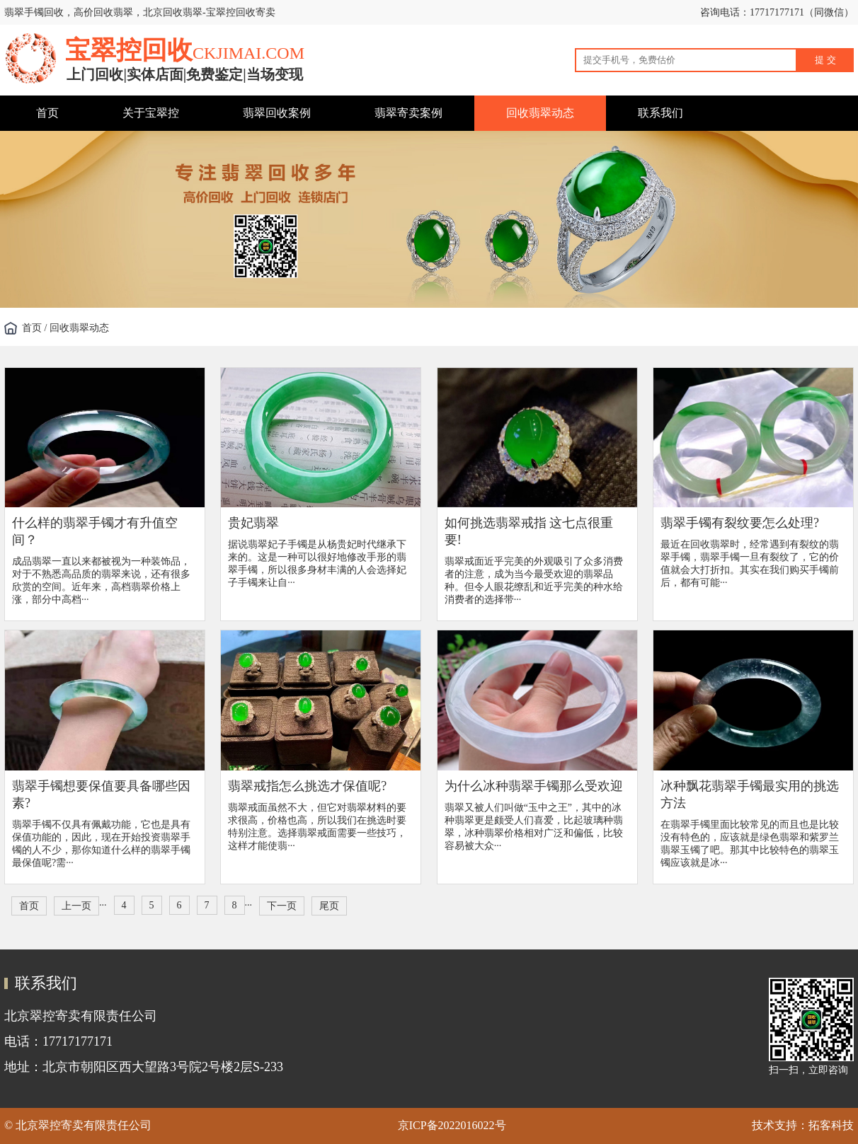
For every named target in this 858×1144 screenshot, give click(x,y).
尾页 (329, 906)
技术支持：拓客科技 (803, 1125)
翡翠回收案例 (277, 113)
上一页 (76, 906)
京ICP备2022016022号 (452, 1125)
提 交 (825, 59)
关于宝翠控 (150, 113)
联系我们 (660, 113)
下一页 (282, 906)
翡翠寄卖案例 (408, 113)
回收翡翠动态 (540, 113)
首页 (47, 113)
